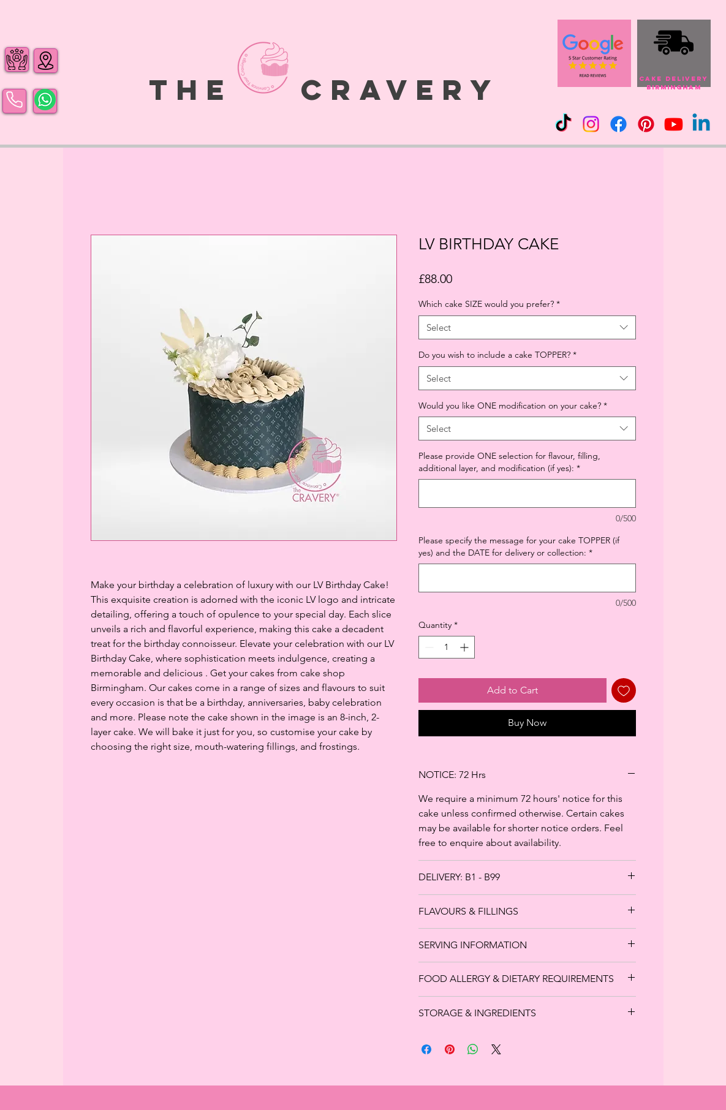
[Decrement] (428, 647)
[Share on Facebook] (426, 1049)
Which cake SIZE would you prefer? (489, 303)
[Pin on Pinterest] (449, 1049)
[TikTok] (563, 124)
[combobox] (527, 327)
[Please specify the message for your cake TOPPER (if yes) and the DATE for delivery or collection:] (527, 578)
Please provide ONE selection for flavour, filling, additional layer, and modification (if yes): (509, 462)
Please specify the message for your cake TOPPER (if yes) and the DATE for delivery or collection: (518, 546)
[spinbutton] (447, 647)
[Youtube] (673, 124)
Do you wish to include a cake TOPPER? (497, 354)
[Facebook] (618, 124)
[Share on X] (496, 1049)
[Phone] (14, 100)
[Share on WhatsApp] (473, 1049)
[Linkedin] (701, 124)
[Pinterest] (646, 124)
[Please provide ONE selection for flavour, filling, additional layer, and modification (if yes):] (527, 493)
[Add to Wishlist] (623, 690)
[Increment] (465, 647)
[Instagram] (591, 124)
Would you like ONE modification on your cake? (512, 405)
